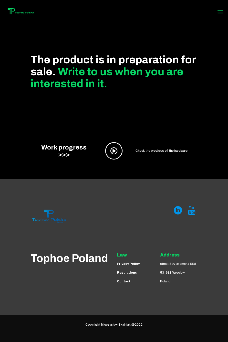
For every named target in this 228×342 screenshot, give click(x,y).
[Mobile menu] (220, 12)
